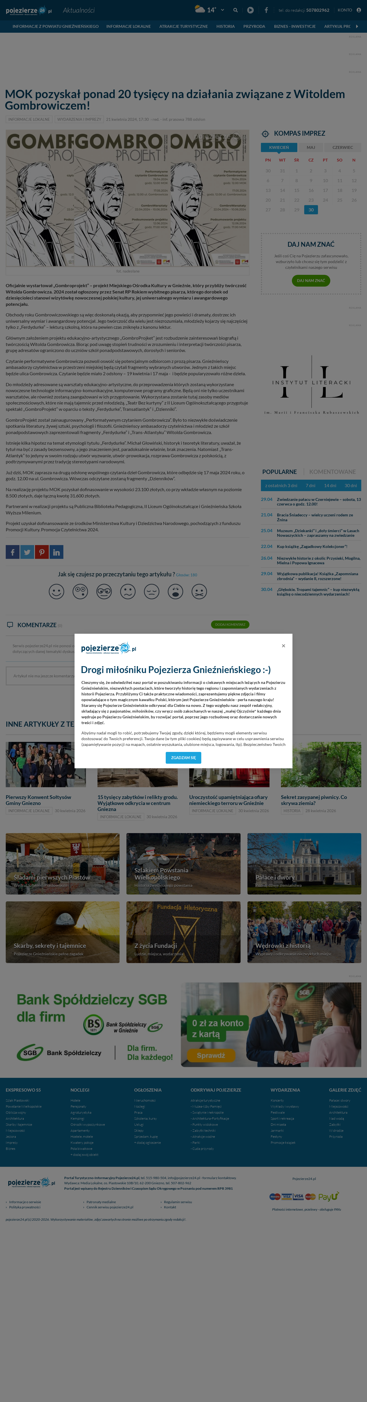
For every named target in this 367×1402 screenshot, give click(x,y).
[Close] (283, 645)
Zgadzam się (183, 757)
